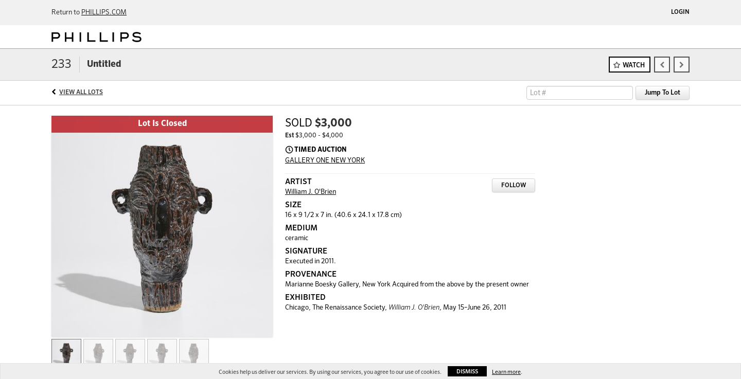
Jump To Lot (662, 92)
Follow (513, 186)
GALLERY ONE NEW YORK (325, 160)
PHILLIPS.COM (104, 12)
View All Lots (81, 92)
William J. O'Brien (310, 192)
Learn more (506, 372)
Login (680, 12)
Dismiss (467, 371)
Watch (634, 65)
